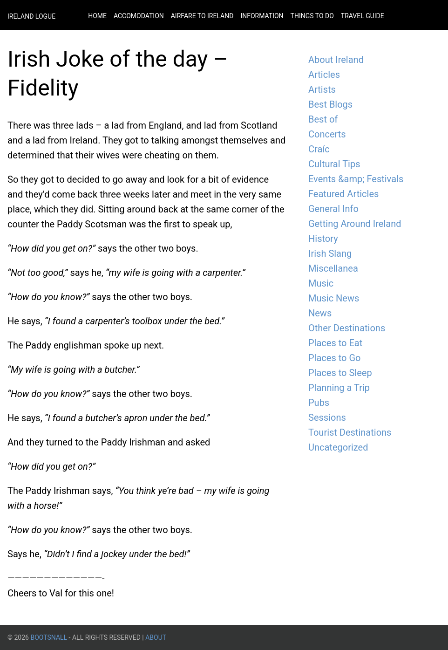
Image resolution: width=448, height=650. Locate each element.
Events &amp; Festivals (355, 179)
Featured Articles (343, 193)
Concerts (327, 134)
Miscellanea (333, 268)
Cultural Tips (334, 164)
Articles (324, 74)
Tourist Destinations (349, 432)
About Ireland (336, 59)
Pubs (318, 402)
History (323, 238)
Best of (323, 119)
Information (261, 16)
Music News (333, 298)
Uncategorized (338, 447)
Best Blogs (330, 104)
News (320, 313)
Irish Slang (330, 253)
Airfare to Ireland (202, 16)
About (155, 637)
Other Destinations (346, 328)
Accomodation (139, 16)
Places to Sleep (340, 372)
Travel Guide (362, 16)
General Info (333, 208)
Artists (322, 89)
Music (320, 283)
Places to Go (334, 357)
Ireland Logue (31, 16)
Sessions (327, 417)
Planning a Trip (339, 387)
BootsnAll (48, 637)
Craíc (319, 149)
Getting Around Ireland (354, 223)
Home (97, 16)
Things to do (312, 16)
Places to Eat (335, 343)
